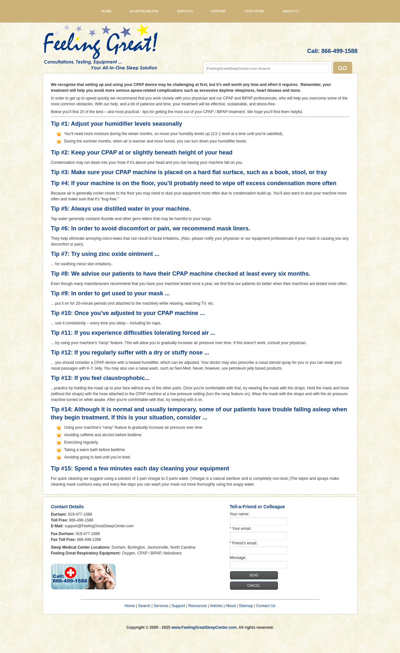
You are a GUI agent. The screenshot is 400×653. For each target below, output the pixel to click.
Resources (197, 606)
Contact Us (265, 606)
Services (185, 11)
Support (218, 11)
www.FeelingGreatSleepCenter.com (204, 627)
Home (106, 11)
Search (144, 606)
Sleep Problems (144, 11)
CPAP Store (254, 11)
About (231, 606)
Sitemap (246, 606)
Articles (216, 606)
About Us (290, 11)
